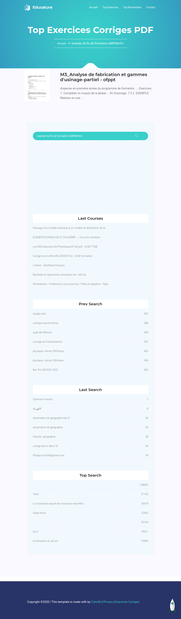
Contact (150, 7)
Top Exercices (110, 7)
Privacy (108, 602)
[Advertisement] (90, 177)
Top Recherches (132, 7)
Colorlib (96, 602)
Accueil (93, 7)
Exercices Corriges (127, 602)
